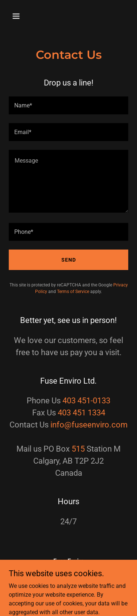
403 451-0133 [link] (86, 400)
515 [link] (78, 448)
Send (68, 260)
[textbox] (68, 105)
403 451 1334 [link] (81, 412)
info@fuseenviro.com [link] (89, 424)
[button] (18, 16)
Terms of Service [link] (73, 291)
